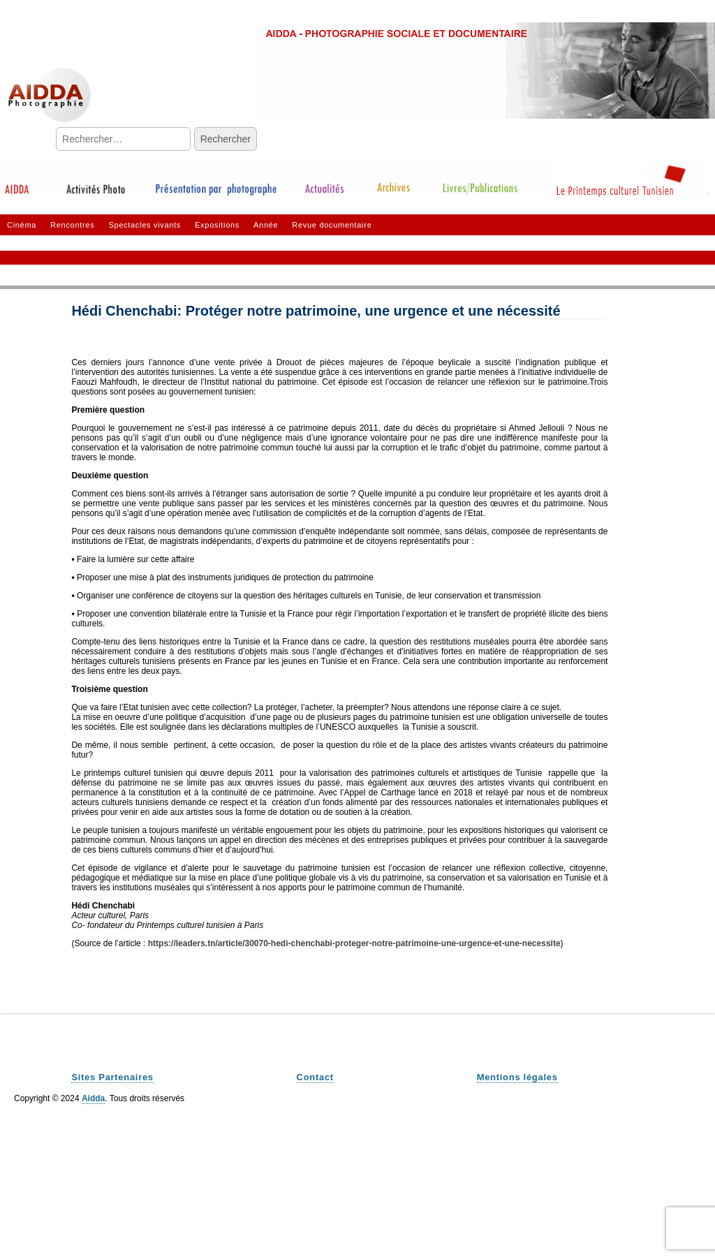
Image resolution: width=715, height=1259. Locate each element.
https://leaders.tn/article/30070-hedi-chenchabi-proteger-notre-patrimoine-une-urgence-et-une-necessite (354, 943)
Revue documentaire (331, 225)
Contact (315, 1077)
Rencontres (72, 225)
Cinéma (21, 225)
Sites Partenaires (112, 1077)
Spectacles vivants (144, 225)
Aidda (93, 1098)
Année (265, 225)
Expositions (217, 225)
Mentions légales (517, 1077)
